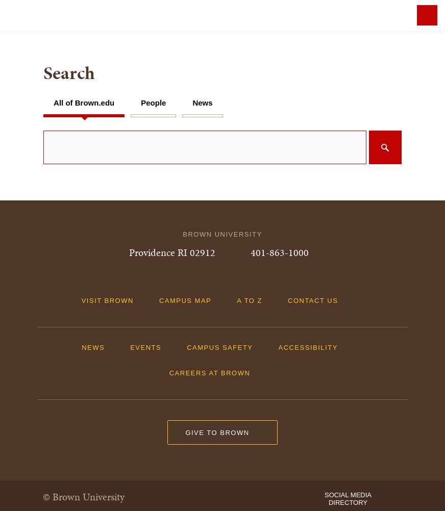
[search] (222, 147)
